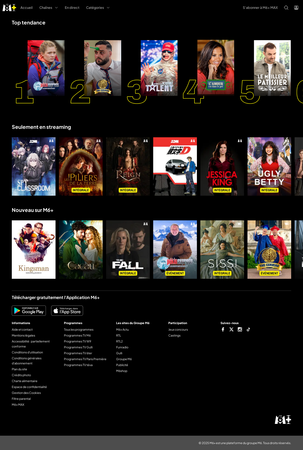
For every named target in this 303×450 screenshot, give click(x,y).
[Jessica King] (222, 166)
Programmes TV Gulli (78, 347)
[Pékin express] (175, 249)
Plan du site (19, 369)
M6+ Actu (122, 329)
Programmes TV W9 (77, 341)
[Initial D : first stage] (175, 166)
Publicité (122, 365)
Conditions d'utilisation (27, 352)
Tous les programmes (78, 329)
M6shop (121, 371)
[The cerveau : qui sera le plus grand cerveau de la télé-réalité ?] (269, 249)
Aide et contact (22, 329)
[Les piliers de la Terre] (81, 166)
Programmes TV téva (78, 365)
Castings (174, 335)
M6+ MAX (18, 404)
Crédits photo (21, 375)
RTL (118, 335)
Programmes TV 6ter (78, 353)
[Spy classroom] (34, 166)
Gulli (119, 353)
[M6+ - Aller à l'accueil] (9, 7)
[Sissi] (222, 249)
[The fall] (128, 249)
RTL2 (119, 341)
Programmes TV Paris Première (85, 359)
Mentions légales (23, 335)
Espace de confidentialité (29, 387)
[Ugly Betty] (269, 166)
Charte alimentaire (24, 381)
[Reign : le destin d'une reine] (128, 166)
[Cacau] (81, 249)
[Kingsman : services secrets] (34, 249)
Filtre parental (21, 398)
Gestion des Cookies (26, 393)
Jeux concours (178, 329)
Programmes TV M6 (77, 335)
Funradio (122, 347)
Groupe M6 (124, 359)
